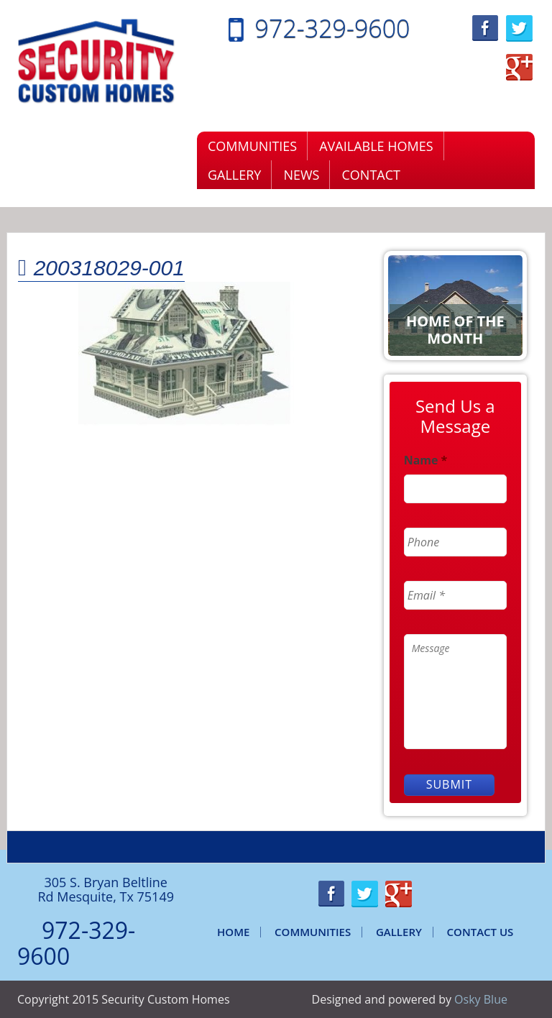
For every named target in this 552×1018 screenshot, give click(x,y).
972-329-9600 (332, 28)
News (301, 174)
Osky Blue (480, 999)
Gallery (234, 174)
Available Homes (376, 146)
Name (426, 460)
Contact (370, 174)
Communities (252, 146)
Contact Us (480, 932)
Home (233, 932)
